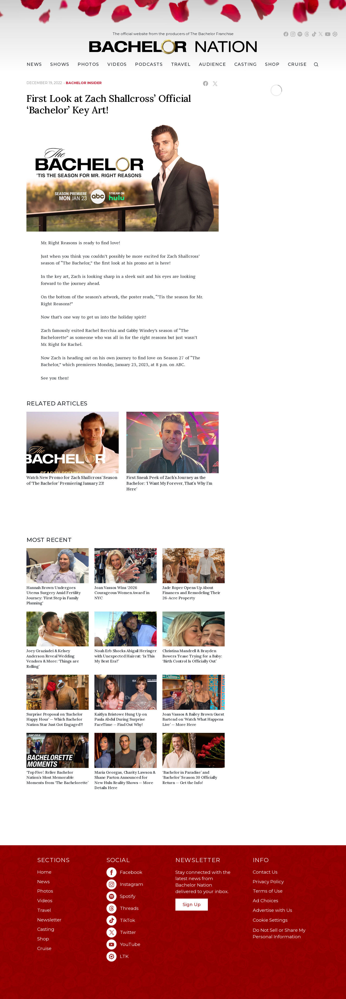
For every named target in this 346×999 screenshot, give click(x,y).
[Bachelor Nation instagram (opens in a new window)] (292, 34)
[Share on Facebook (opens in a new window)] (205, 83)
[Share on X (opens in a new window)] (215, 83)
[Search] (317, 64)
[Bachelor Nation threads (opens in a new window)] (306, 34)
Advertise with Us (272, 910)
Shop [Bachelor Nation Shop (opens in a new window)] (272, 64)
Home (44, 872)
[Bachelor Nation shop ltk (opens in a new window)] (335, 34)
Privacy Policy (268, 881)
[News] (34, 64)
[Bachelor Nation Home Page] (173, 44)
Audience (212, 64)
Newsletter (49, 920)
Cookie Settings (270, 920)
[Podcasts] (149, 64)
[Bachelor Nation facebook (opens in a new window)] (286, 34)
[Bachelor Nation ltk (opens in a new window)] (138, 956)
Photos (88, 64)
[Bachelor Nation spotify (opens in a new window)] (299, 34)
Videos (117, 64)
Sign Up (192, 904)
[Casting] (245, 64)
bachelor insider (84, 83)
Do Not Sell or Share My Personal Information (279, 933)
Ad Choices (265, 900)
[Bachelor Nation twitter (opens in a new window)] (321, 34)
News (43, 881)
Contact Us (265, 872)
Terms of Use (268, 891)
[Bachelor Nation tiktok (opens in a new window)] (314, 34)
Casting (45, 929)
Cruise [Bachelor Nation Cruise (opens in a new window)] (297, 64)
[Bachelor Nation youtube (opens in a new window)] (327, 34)
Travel (181, 64)
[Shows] (59, 64)
